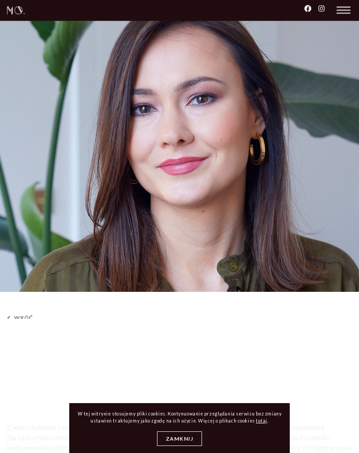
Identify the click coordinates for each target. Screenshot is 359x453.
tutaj (261, 420)
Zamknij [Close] (179, 438)
